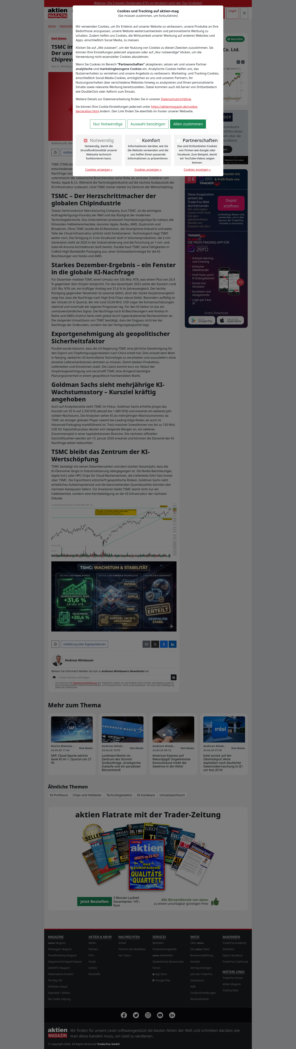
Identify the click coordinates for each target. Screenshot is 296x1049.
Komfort (151, 140)
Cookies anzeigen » (99, 170)
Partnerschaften (200, 140)
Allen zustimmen (188, 123)
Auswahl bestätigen (147, 123)
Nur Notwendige (108, 123)
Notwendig (102, 140)
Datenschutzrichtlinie (176, 99)
